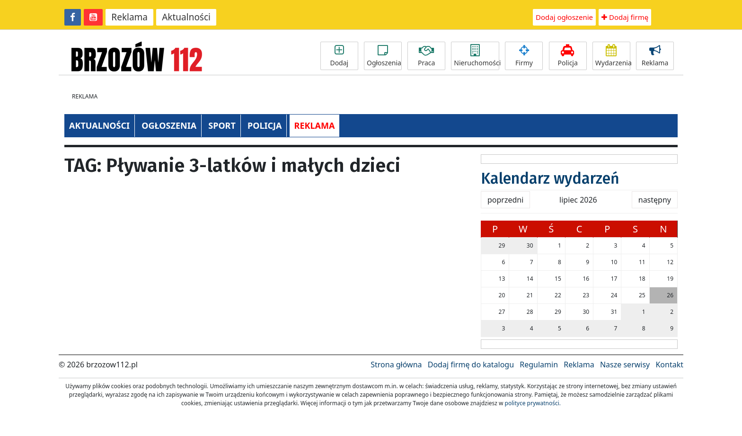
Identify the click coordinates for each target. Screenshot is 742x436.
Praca (426, 55)
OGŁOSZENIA (168, 125)
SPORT (222, 125)
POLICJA (264, 125)
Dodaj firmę (624, 17)
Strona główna (396, 364)
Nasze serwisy (625, 364)
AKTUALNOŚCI (99, 125)
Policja (568, 55)
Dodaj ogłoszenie (564, 17)
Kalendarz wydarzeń (550, 178)
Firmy (524, 55)
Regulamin (539, 364)
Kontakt (669, 364)
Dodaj (339, 55)
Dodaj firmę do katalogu (471, 364)
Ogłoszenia (384, 55)
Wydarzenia (612, 55)
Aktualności (186, 17)
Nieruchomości (476, 55)
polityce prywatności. (533, 403)
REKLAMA (314, 125)
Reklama (129, 17)
